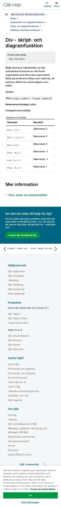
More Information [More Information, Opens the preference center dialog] (30, 502)
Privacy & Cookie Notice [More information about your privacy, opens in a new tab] (42, 489)
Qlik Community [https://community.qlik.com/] (29, 464)
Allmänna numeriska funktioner (25, 30)
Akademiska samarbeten (21, 436)
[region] (30, 485)
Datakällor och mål (18, 395)
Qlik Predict (14, 344)
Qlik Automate (15, 349)
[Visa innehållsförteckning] (6, 14)
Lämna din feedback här (22, 235)
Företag (12, 415)
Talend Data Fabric (18, 322)
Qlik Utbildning (15, 284)
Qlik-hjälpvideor (16, 271)
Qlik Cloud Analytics (18, 335)
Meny (56, 6)
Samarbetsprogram (18, 441)
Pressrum (13, 450)
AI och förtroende (17, 377)
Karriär (11, 445)
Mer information (17, 59)
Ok (30, 495)
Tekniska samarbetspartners (23, 391)
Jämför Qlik (14, 386)
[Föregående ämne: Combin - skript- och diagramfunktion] (16, 249)
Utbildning (13, 280)
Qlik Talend (14, 314)
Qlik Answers (15, 340)
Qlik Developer (16, 275)
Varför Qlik (13, 364)
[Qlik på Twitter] (44, 464)
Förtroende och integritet (21, 373)
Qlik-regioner (15, 400)
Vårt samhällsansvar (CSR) (22, 424)
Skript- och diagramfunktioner (24, 26)
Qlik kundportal (16, 289)
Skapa (13, 18)
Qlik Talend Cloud (17, 318)
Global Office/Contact (19, 454)
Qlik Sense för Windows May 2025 (27, 14)
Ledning (12, 419)
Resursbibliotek (16, 293)
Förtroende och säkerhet (21, 368)
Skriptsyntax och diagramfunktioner (27, 22)
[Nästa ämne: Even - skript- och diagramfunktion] (45, 249)
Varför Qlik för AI (17, 382)
